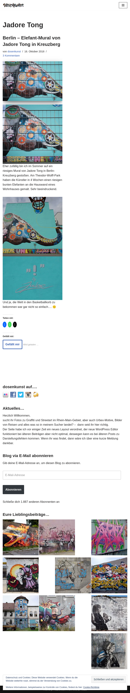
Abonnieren (13, 489)
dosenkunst (14, 51)
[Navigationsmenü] (123, 5)
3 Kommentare (11, 55)
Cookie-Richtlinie (91, 687)
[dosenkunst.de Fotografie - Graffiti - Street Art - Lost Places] (13, 5)
